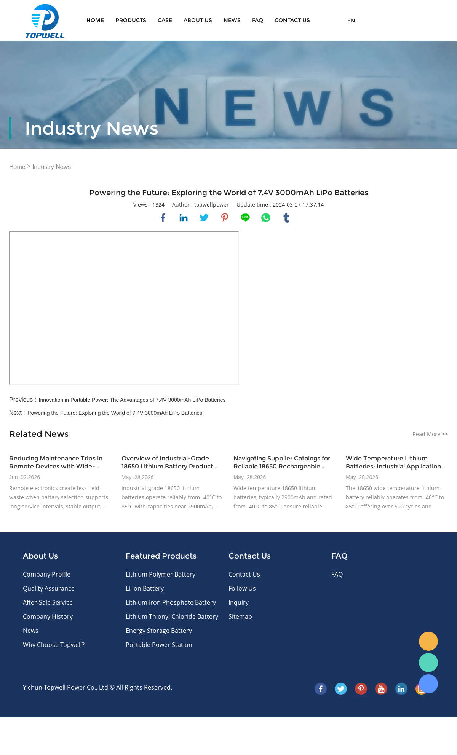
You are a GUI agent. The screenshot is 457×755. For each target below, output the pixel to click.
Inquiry (238, 602)
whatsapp (266, 217)
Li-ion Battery (145, 588)
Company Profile (46, 574)
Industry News (51, 167)
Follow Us (242, 588)
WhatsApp (428, 662)
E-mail (428, 641)
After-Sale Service (48, 602)
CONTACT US (292, 20)
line (245, 217)
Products (130, 20)
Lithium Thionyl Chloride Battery (172, 616)
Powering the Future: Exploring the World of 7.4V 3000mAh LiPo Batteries (114, 413)
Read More (430, 434)
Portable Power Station (159, 644)
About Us (198, 20)
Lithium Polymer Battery (160, 574)
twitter (204, 217)
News (232, 20)
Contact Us (244, 574)
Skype (428, 683)
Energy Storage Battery (159, 630)
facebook (163, 217)
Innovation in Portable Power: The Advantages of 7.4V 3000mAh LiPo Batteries (132, 400)
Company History (48, 616)
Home (95, 20)
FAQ (257, 20)
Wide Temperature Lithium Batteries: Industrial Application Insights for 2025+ (393, 462)
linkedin (183, 217)
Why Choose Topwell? (54, 644)
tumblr (286, 217)
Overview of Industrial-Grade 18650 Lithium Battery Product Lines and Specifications (167, 462)
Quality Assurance (49, 588)
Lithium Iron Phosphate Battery (171, 602)
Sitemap (240, 616)
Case (165, 20)
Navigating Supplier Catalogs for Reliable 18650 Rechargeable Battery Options (281, 462)
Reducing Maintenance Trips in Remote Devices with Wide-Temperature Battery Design (55, 462)
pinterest (224, 217)
